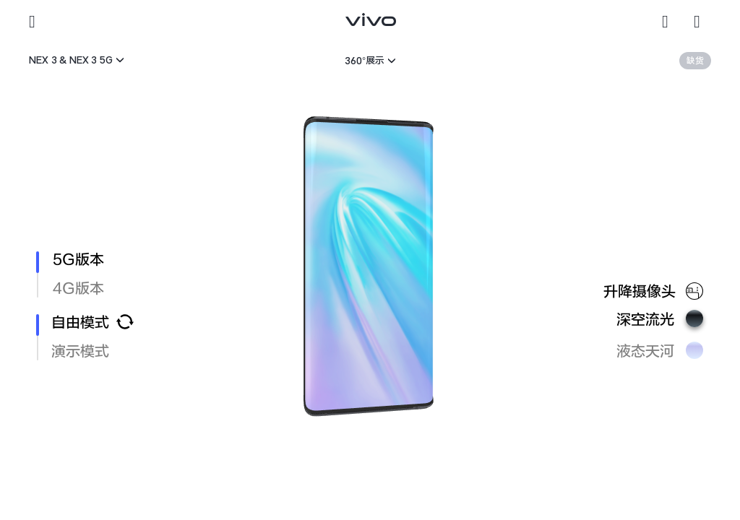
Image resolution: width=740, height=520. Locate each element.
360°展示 (364, 60)
